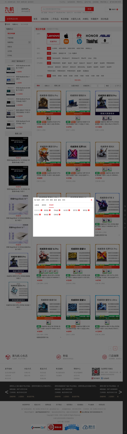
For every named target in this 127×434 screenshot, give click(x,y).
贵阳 (51, 200)
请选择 (51, 205)
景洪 (63, 200)
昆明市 (44, 205)
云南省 (36, 205)
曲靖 (55, 200)
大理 (47, 200)
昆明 (43, 200)
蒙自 (59, 200)
